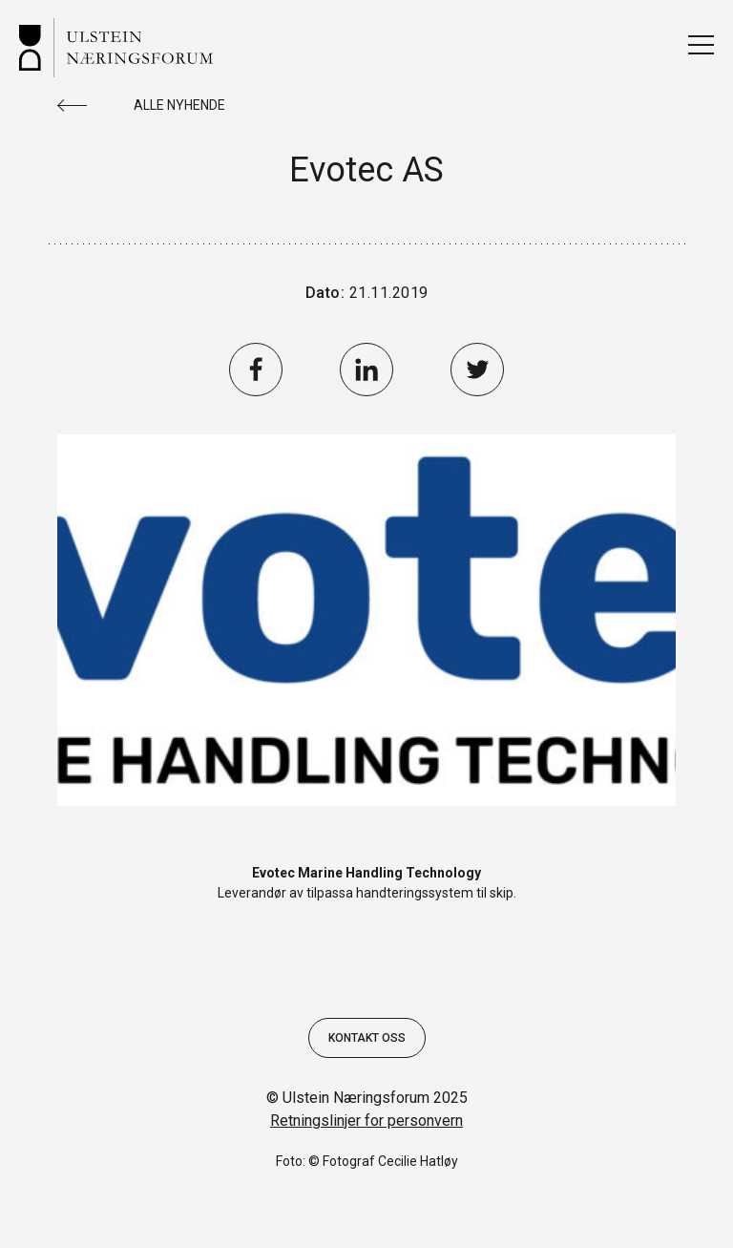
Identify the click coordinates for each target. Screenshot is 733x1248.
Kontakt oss (367, 1038)
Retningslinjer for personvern (366, 1120)
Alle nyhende (179, 105)
